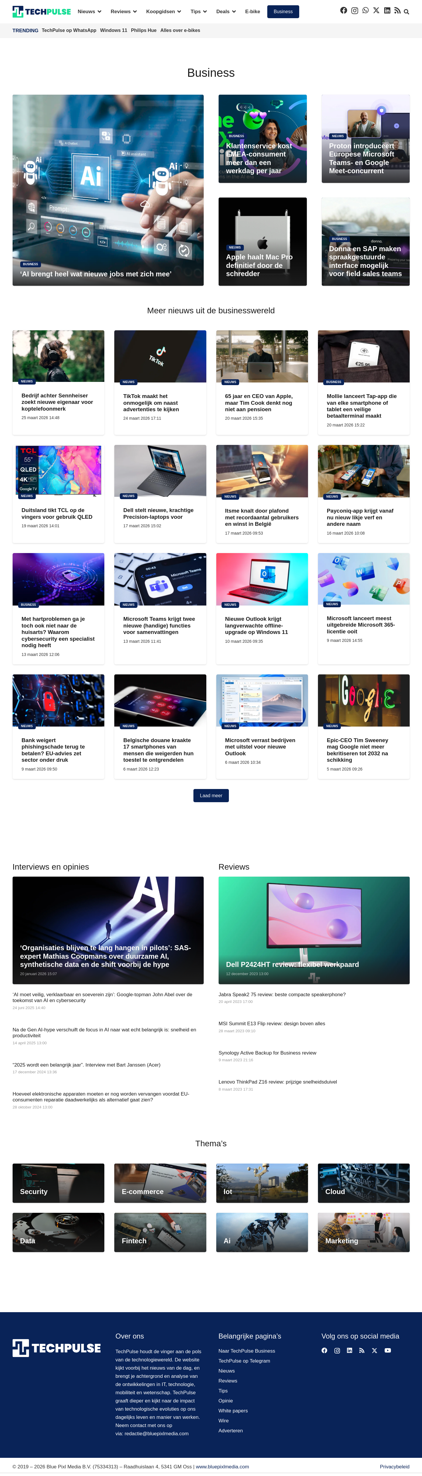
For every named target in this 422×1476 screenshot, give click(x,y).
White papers (233, 1411)
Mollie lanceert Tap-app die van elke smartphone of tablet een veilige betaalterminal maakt (362, 406)
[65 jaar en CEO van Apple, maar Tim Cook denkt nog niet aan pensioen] (262, 356)
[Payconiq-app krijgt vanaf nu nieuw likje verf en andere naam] (363, 471)
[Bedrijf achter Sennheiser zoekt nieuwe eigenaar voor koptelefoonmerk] (58, 356)
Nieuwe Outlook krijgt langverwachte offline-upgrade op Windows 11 (256, 625)
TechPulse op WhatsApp (70, 30)
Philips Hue (144, 30)
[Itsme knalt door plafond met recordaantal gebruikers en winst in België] (262, 471)
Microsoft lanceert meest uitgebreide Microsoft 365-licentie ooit (361, 625)
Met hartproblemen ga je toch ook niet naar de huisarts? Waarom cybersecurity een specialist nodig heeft (57, 632)
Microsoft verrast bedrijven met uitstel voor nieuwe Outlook (260, 746)
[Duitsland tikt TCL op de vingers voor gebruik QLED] (58, 470)
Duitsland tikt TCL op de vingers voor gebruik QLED (56, 513)
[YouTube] (387, 1350)
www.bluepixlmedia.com (222, 1467)
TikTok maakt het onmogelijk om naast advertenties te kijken (151, 402)
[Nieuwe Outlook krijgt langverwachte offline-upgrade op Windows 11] (262, 579)
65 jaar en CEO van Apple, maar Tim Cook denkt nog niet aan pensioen (259, 402)
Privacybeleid (394, 1467)
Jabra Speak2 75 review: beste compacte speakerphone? (282, 994)
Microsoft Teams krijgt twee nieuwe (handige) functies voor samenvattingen (159, 625)
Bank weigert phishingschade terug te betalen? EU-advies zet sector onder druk (53, 750)
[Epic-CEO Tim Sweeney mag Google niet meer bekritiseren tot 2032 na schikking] (363, 700)
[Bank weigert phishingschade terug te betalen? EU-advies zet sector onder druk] (58, 700)
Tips (223, 1391)
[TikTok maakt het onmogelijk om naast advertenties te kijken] (160, 356)
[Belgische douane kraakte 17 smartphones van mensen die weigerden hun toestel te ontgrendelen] (160, 700)
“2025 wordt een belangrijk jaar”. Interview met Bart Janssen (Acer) (87, 1064)
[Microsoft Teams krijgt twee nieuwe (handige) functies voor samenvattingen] (160, 579)
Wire (224, 1421)
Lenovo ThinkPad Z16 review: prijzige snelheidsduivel (278, 1082)
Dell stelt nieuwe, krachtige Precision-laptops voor (158, 513)
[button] (98, 11)
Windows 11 (114, 30)
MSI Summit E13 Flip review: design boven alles (272, 1023)
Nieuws (227, 1371)
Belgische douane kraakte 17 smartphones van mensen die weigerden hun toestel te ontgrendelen (158, 750)
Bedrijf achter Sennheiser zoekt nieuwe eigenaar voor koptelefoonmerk (57, 402)
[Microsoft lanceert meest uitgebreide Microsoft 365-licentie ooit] (363, 579)
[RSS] (397, 10)
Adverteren (231, 1431)
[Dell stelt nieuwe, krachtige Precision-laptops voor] (160, 470)
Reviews (228, 1381)
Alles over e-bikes (180, 30)
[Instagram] (354, 10)
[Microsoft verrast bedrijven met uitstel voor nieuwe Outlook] (262, 700)
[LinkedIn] (387, 10)
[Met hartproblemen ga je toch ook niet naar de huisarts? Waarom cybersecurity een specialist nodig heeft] (58, 579)
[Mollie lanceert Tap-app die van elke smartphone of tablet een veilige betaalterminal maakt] (363, 356)
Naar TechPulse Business (247, 1351)
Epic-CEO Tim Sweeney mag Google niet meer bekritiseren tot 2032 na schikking (357, 750)
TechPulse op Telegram (244, 1361)
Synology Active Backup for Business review (267, 1052)
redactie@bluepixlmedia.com (157, 1433)
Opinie (226, 1401)
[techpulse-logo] (42, 12)
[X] (376, 10)
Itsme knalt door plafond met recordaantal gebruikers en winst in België (262, 517)
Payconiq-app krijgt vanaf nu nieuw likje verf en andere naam (360, 517)
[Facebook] (343, 10)
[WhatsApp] (366, 10)
